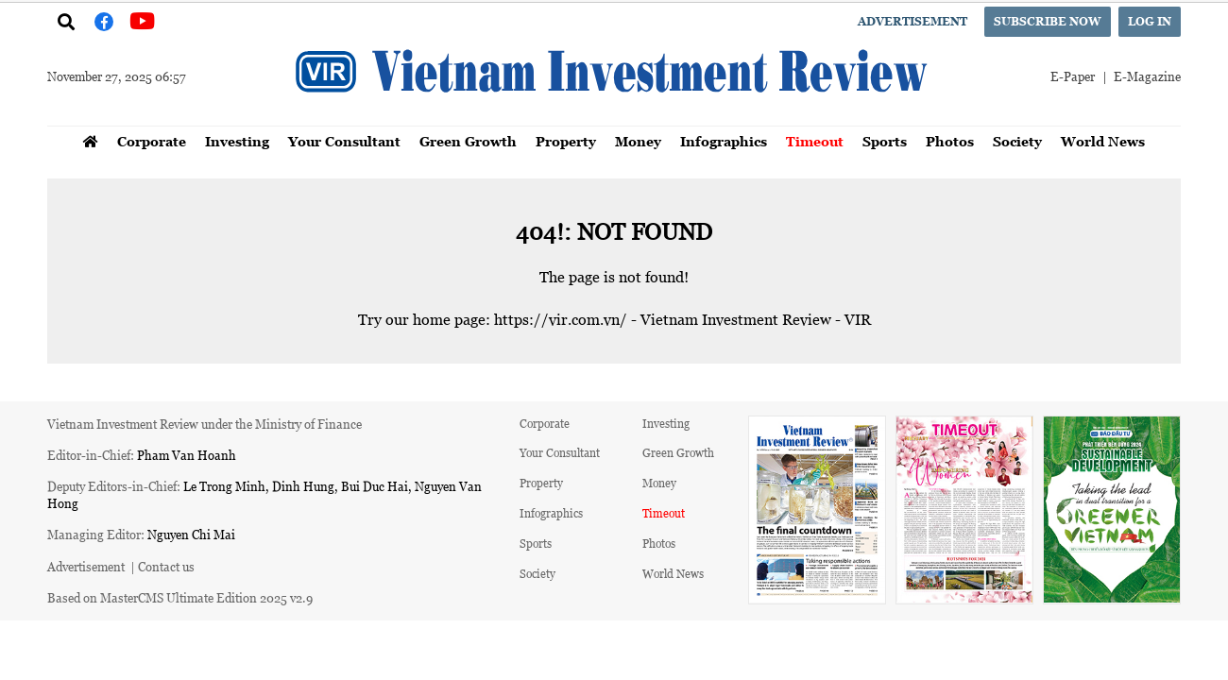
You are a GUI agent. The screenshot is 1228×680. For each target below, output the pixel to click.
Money (638, 141)
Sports (884, 141)
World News (1103, 141)
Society (1017, 141)
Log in (1149, 21)
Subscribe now (1047, 21)
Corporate (151, 141)
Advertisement (912, 21)
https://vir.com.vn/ (560, 319)
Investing (237, 141)
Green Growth (468, 141)
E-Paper (1072, 76)
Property (566, 141)
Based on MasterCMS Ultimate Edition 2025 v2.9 (180, 597)
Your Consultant (344, 141)
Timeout (815, 141)
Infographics (723, 141)
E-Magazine (1147, 76)
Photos (950, 141)
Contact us (166, 566)
